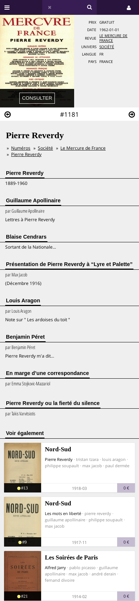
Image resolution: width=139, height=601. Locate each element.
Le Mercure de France (83, 148)
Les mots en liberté (63, 513)
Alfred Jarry (55, 567)
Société (106, 46)
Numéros (20, 148)
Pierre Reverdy (26, 154)
